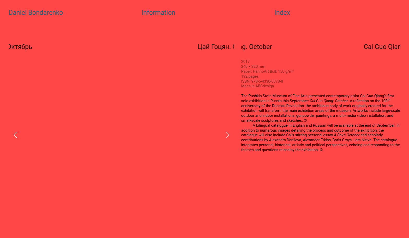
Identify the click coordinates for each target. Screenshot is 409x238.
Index (282, 12)
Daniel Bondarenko (36, 12)
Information (158, 12)
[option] (121, 134)
